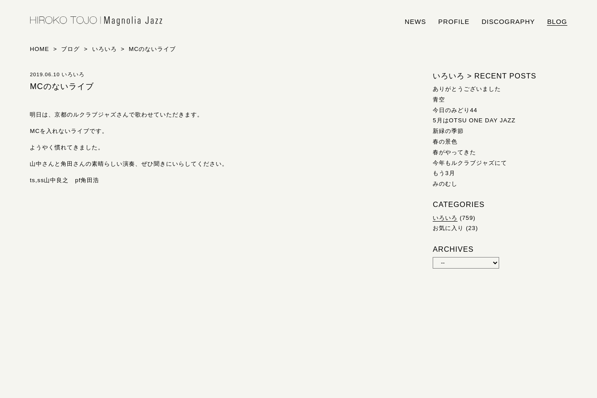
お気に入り (448, 228)
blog (557, 21)
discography (508, 21)
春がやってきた (454, 152)
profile (453, 21)
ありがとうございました (467, 89)
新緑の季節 (448, 131)
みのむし (445, 183)
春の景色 (445, 141)
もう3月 (444, 173)
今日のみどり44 (455, 110)
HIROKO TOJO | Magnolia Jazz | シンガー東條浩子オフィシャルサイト (96, 21)
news (415, 21)
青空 (439, 99)
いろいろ (445, 218)
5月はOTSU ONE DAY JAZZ (474, 120)
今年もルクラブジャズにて (470, 163)
